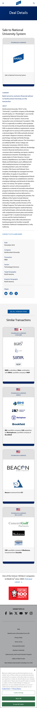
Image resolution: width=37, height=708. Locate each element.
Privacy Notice (17, 689)
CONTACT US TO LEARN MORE (12, 234)
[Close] (34, 670)
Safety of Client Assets (18, 658)
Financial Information (18, 646)
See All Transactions (18, 312)
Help (18, 629)
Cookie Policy (6, 689)
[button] (3, 3)
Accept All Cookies (18, 704)
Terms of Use (18, 642)
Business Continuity (18, 650)
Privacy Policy (18, 637)
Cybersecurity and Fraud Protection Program (18, 654)
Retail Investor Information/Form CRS (19, 633)
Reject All (18, 699)
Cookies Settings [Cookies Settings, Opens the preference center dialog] (18, 693)
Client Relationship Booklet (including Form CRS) (18, 663)
